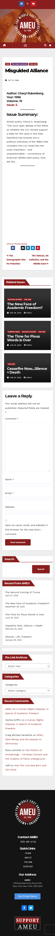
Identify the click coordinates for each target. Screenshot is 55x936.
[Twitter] (30, 908)
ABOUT (28, 857)
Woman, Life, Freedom (18, 636)
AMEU (28, 313)
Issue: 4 (12, 105)
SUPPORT (28, 866)
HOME (28, 853)
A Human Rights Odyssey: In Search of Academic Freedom (24, 724)
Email (9, 493)
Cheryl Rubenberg (17, 243)
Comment (11, 418)
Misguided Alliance (26, 70)
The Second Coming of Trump (22, 592)
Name (9, 479)
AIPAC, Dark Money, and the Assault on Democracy (24, 739)
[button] (45, 45)
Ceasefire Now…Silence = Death (27, 370)
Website (9, 507)
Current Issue (14, 332)
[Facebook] (24, 908)
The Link (33, 64)
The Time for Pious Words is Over (23, 338)
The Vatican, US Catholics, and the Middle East (38, 259)
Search (9, 559)
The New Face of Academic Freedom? (25, 306)
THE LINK (28, 862)
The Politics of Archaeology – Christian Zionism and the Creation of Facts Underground (26, 754)
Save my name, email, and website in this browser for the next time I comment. (26, 529)
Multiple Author (15, 299)
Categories (11, 684)
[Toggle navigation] (25, 45)
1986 (7, 64)
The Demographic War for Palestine (16, 259)
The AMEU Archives (19, 64)
